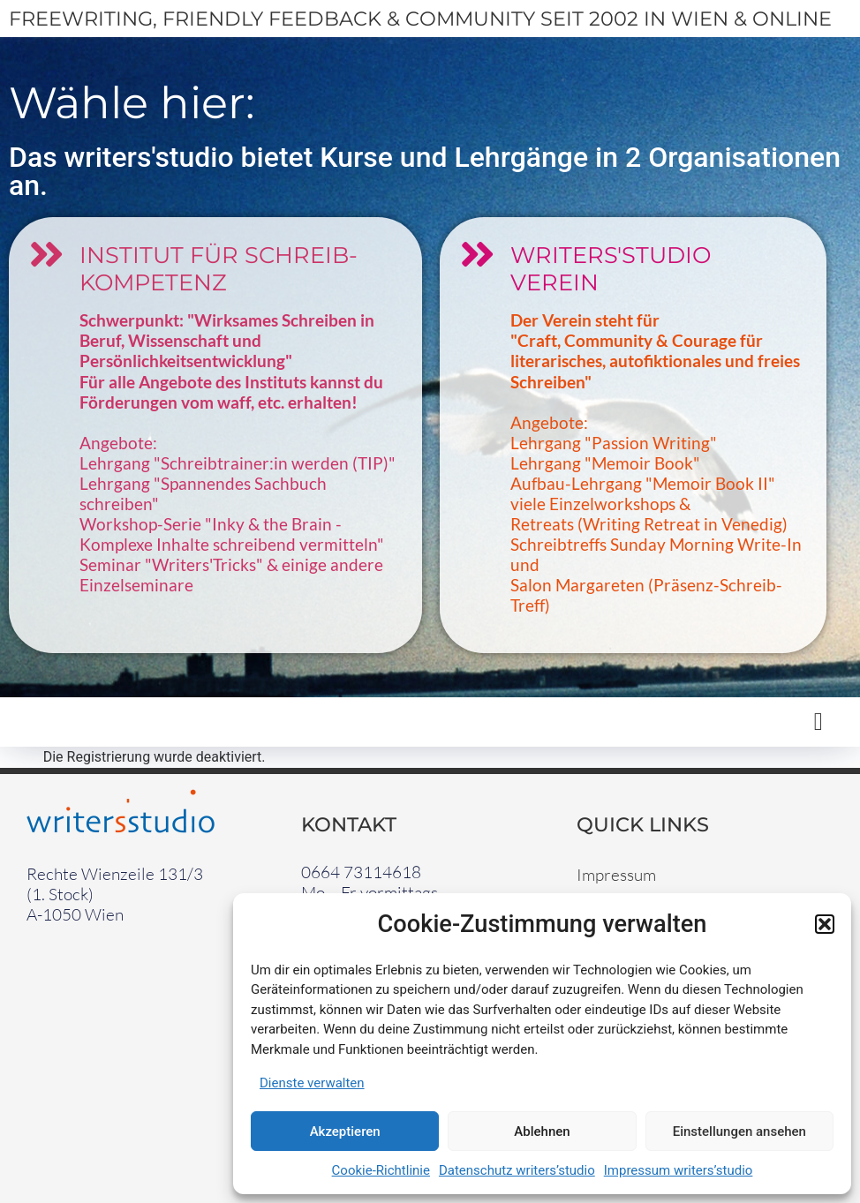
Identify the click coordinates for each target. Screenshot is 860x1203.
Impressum (616, 874)
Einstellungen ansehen (739, 1131)
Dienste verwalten (312, 1083)
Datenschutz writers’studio (517, 1170)
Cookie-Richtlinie (381, 1170)
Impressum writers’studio (678, 1170)
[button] (825, 924)
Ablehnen (542, 1131)
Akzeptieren (345, 1131)
